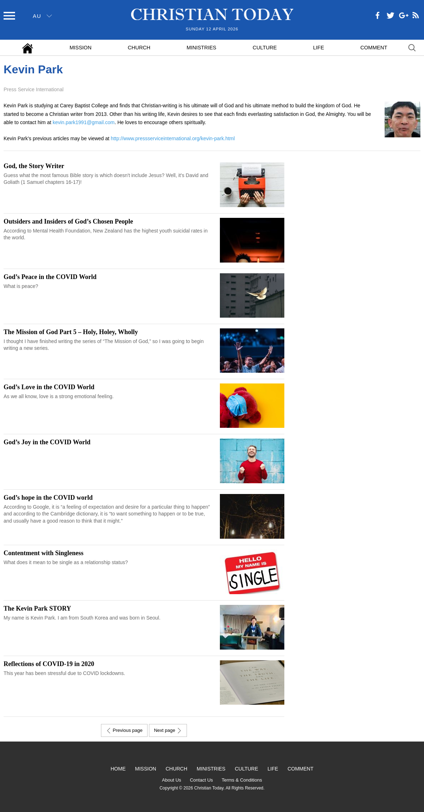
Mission (80, 47)
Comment (373, 47)
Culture (264, 47)
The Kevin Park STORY (37, 608)
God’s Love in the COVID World (49, 387)
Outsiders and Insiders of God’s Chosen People (68, 221)
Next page (168, 730)
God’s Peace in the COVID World (50, 276)
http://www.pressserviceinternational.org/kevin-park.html (173, 138)
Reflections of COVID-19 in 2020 (49, 663)
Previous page (124, 730)
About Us (171, 780)
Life (318, 47)
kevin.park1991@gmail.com (84, 122)
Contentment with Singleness (43, 553)
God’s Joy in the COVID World (47, 442)
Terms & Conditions (242, 780)
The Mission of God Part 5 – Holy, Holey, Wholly (71, 332)
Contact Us (201, 780)
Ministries (201, 47)
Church (139, 47)
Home (118, 769)
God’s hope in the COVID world (48, 497)
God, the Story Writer (34, 166)
